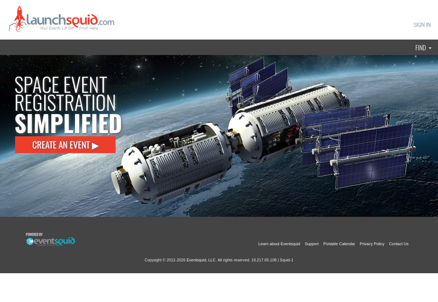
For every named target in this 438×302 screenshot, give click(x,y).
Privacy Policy (372, 244)
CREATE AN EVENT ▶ (65, 144)
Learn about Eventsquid (279, 244)
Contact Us (399, 244)
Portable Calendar (339, 244)
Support (312, 244)
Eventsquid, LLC (201, 260)
